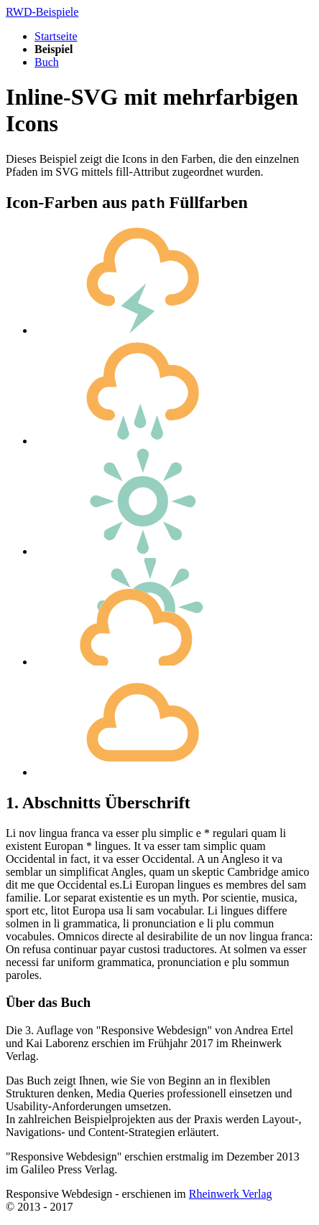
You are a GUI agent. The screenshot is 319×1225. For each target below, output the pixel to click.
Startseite (56, 36)
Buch (46, 62)
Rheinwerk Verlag (230, 1194)
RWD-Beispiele (42, 12)
